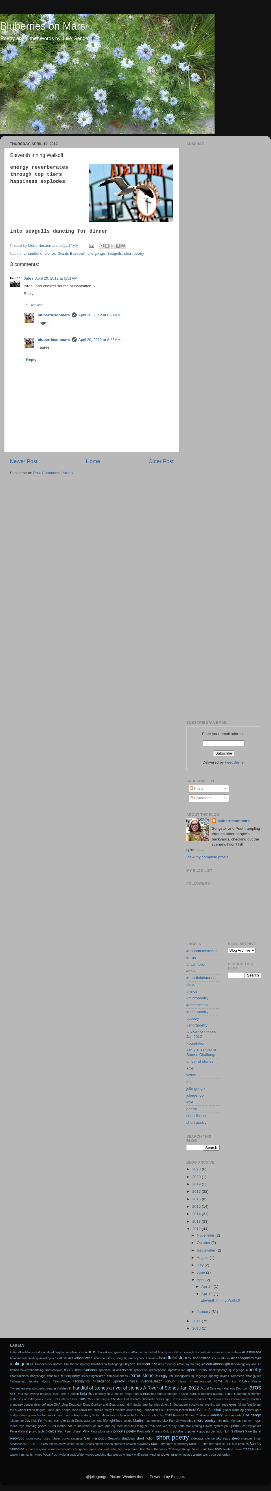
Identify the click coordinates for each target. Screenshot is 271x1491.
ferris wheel (18, 1410)
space (80, 1443)
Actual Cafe (208, 1388)
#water (256, 1381)
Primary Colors (162, 1431)
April (201, 1280)
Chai (90, 1399)
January (204, 1312)
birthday (100, 1393)
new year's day (166, 1426)
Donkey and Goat (103, 1404)
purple (210, 1431)
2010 (197, 1328)
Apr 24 (207, 1286)
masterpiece (153, 1420)
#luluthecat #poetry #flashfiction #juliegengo (94, 1364)
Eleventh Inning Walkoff (220, 1300)
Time (211, 1449)
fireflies (98, 1410)
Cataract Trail (68, 1399)
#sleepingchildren (93, 1376)
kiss (56, 1420)
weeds (117, 1454)
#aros (191, 958)
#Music (256, 1364)
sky (218, 1438)
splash (108, 1443)
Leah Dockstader (78, 1420)
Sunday (255, 1444)
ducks (137, 1404)
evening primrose (216, 1404)
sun (228, 1444)
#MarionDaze (147, 1364)
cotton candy (240, 1399)
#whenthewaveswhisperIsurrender (33, 1388)
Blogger (177, 1477)
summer (195, 1444)
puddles (178, 1431)
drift (129, 1404)
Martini (138, 1421)
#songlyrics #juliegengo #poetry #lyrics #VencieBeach (117, 1381)
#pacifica (105, 1370)
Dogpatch (75, 1404)
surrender (54, 1449)
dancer (28, 1404)
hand (60, 1415)
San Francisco (95, 1438)
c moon (47, 1399)
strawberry (181, 1443)
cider (159, 1399)
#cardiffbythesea (180, 1352)
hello (134, 1415)
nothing (197, 1426)
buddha (218, 1393)
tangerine (81, 1449)
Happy (78, 1415)
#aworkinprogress (110, 1352)
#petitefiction (197, 1005)
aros (190, 1068)
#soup (169, 1381)
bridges (172, 1393)
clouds (199, 1399)
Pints (94, 1431)
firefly (108, 1410)
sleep (235, 1438)
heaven (125, 1415)
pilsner (77, 1431)
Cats (82, 1399)
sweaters (68, 1449)
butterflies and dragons (25, 1399)
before (65, 1393)
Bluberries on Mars (42, 26)
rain (226, 1431)
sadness (76, 1438)
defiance (47, 1404)
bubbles (206, 1393)
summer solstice (214, 1443)
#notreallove (53, 1370)
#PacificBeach (122, 1370)
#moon (207, 1364)
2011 (197, 1321)
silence (210, 1438)
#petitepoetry (197, 1012)
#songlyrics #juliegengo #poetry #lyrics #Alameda (209, 1376)
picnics (51, 1431)
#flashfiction (196, 964)
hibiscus (144, 1415)
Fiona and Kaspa (58, 1410)
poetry (191, 1109)
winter (197, 1455)
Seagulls (114, 253)
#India (225, 1358)
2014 (197, 1214)
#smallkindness (117, 1376)
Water (80, 1454)
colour (226, 1399)
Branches (149, 1393)
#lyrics (191, 991)
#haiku (192, 971)
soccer (70, 1443)
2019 (197, 1184)
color (218, 1399)
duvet (164, 1404)
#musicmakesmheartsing (26, 1370)
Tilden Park (199, 1449)
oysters (218, 1426)
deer (37, 1404)
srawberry (143, 1443)
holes (154, 1415)
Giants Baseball (209, 1410)
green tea (34, 1415)
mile (219, 1420)
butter (229, 1393)
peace (236, 1426)
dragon (121, 1404)
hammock (49, 1415)
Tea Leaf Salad (107, 1449)
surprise (41, 1449)
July (201, 1265)
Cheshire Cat (120, 1399)
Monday (236, 1420)
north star (184, 1426)
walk (73, 1454)
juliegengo (195, 1095)
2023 (197, 1169)
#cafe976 (151, 1352)
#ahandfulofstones (201, 951)
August (203, 1258)
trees (247, 1449)
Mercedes (186, 1420)
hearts (114, 1415)
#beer (127, 1352)
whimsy (128, 1454)
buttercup (240, 1393)
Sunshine (17, 1449)
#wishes (62, 1388)
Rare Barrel (253, 1431)
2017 (197, 1191)
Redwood (17, 1438)
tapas (92, 1449)
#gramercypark (134, 1358)
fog (189, 1082)
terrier (135, 1449)
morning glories (36, 1426)
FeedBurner (235, 762)
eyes (233, 1404)
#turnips (230, 1381)
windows (163, 1455)
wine (174, 1455)
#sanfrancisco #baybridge (27, 1376)
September (207, 1250)
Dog (65, 1404)
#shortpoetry (196, 1025)
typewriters (17, 1454)
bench (75, 1393)
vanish (29, 1454)
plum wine (105, 1431)
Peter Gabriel (19, 1431)
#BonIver (137, 1352)
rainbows (237, 1431)
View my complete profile (207, 857)
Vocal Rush (51, 1454)
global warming (233, 1410)
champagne (102, 1399)
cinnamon (187, 1399)
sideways (197, 1438)
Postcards (143, 1431)
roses (46, 1438)
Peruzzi (247, 1426)
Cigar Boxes (171, 1399)
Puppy (200, 1431)
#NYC (68, 1370)
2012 (197, 1229)
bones (138, 1393)
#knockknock (43, 1364)
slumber (246, 1438)
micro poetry (204, 1420)
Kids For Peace (42, 1420)
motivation (84, 1426)
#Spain (182, 1381)
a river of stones (199, 1061)
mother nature (66, 1426)
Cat (55, 1399)
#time (218, 1381)
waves (90, 1454)
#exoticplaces (49, 1358)
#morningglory (240, 1364)
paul (227, 1426)
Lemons (96, 1420)
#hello (216, 1358)
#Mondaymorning (188, 1364)
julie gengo (195, 1088)
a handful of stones (88, 1387)
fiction (191, 1075)
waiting (64, 1454)
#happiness (201, 1358)
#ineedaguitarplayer (246, 1358)
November (206, 1235)
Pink (86, 1431)
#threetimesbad (200, 1381)
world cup (209, 1454)
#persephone (158, 1370)
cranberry (16, 1404)
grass (23, 1415)
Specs (89, 1443)
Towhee (228, 1449)
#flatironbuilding (104, 1358)
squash (131, 1443)
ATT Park (16, 1393)
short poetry (134, 253)
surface (30, 1449)
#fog (120, 1358)
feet (249, 1404)
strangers (167, 1443)
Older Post (161, 461)
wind (152, 1454)
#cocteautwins (217, 1352)
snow (61, 1443)
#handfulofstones (200, 978)
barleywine (31, 1393)
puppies (190, 1431)
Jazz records (232, 1415)
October (204, 1243)
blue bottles (115, 1393)
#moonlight (221, 1364)
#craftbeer (234, 1352)
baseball (46, 1393)
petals (257, 1426)
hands (69, 1415)
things (186, 1449)
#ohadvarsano (86, 1370)
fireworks (119, 1410)
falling (242, 1404)
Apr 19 (207, 1294)
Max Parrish (170, 1420)
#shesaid (53, 1376)
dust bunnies (151, 1404)
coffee (209, 1399)
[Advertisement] (53, 201)
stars (155, 1444)
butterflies (254, 1393)
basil (56, 1393)
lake (63, 1421)
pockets (119, 1431)
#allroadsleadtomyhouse (52, 1352)
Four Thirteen (168, 1410)
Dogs (86, 1404)
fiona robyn (79, 1410)
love (189, 1102)
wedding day (103, 1454)
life (105, 1421)
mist (226, 1421)
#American (76, 1352)
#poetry (192, 1018)
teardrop (124, 1449)
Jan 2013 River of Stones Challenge (201, 1052)
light (112, 1421)
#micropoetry (197, 998)
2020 (197, 1177)
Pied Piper (64, 1431)
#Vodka (244, 1381)
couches (255, 1399)
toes (218, 1449)
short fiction (196, 1116)
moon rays (17, 1426)
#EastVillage (251, 1352)
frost (192, 1410)
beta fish (87, 1394)
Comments (201, 798)
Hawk (105, 1415)
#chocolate (199, 1352)
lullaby (128, 1420)
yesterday (223, 1454)
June (201, 1272)
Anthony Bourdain (236, 1388)
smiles (53, 1443)
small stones (37, 1444)
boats (128, 1393)
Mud (107, 1426)
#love (190, 984)
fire (90, 1410)
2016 (197, 1199)
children (135, 1399)
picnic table (37, 1431)
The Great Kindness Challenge (160, 1449)
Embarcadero (179, 1404)
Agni (220, 1388)
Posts (197, 788)
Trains (238, 1449)
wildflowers (141, 1454)
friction (183, 1410)
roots (37, 1438)
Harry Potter (92, 1415)
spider (99, 1443)
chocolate (148, 1399)
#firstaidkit (66, 1358)
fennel (257, 1404)
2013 (197, 1221)
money (247, 1420)
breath (162, 1393)
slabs (226, 1438)
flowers (131, 1410)
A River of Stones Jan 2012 (201, 1034)
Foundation (196, 1043)
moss (52, 1426)
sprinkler (119, 1443)
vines (38, 1454)
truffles (256, 1449)
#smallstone (141, 1375)
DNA (57, 1404)
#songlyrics (164, 1376)
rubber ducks (60, 1438)
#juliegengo (21, 1363)
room (29, 1438)
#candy (163, 1352)
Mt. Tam (97, 1426)
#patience (140, 1370)
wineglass (185, 1454)
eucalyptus (196, 1404)
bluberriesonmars (233, 821)
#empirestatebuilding (24, 1358)
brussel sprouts (189, 1393)
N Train (150, 1426)
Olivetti (207, 1426)
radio (219, 1431)
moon (257, 1421)
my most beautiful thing (128, 1426)
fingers (40, 1410)
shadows (128, 1438)
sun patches (240, 1443)
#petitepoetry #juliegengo (226, 1370)
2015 (197, 1206)
